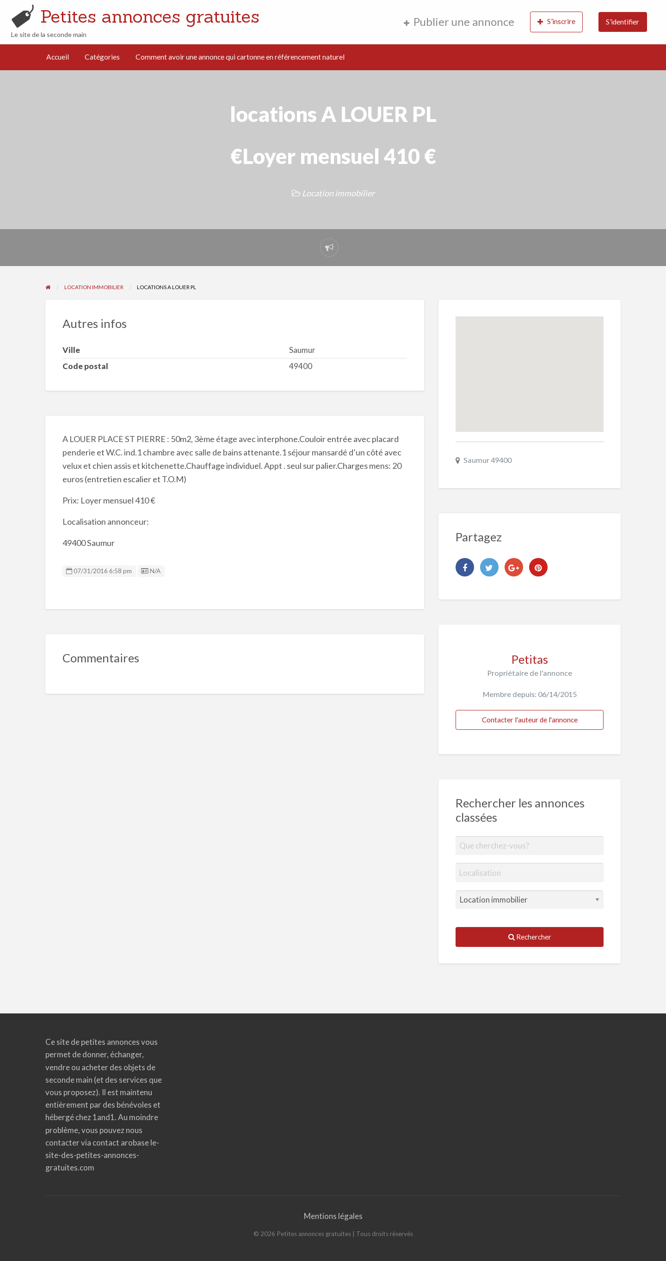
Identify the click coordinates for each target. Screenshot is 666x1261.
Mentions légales (333, 1216)
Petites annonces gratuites (149, 16)
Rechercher (529, 937)
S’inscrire (556, 21)
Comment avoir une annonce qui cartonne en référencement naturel (240, 57)
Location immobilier (338, 193)
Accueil (57, 57)
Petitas (530, 659)
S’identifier (622, 22)
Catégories (102, 57)
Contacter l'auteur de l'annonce (530, 719)
